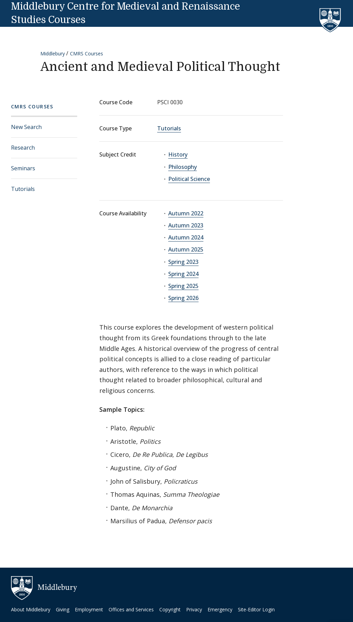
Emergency (220, 609)
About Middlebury (30, 609)
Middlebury (52, 53)
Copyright (170, 609)
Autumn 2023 (185, 225)
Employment (89, 609)
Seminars (23, 168)
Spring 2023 (183, 262)
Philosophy (182, 167)
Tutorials (23, 189)
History (178, 154)
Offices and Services (131, 609)
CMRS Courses (86, 53)
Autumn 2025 (185, 249)
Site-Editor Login (256, 609)
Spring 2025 (183, 286)
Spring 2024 (183, 274)
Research (23, 147)
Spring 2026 (183, 298)
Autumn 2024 (185, 237)
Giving (62, 609)
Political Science (189, 179)
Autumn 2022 (185, 213)
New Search (26, 127)
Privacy (194, 609)
